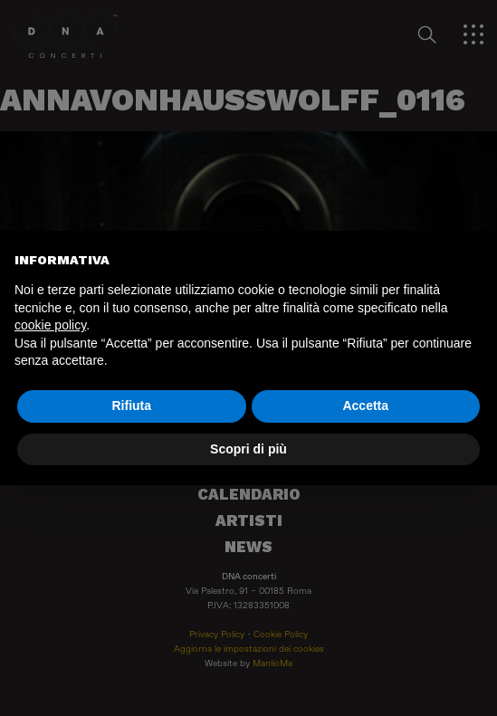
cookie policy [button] (50, 325)
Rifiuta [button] (131, 405)
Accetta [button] (365, 405)
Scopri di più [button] (248, 449)
